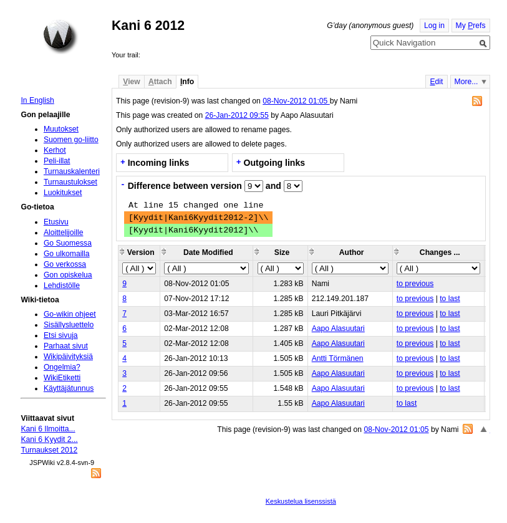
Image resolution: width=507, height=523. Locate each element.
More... (466, 81)
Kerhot (55, 150)
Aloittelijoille (64, 232)
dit (436, 81)
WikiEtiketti (62, 377)
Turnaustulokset (70, 182)
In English (37, 100)
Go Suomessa (68, 243)
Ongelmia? (62, 367)
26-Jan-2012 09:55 (237, 115)
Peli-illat (57, 160)
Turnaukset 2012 (49, 450)
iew (131, 81)
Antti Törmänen (338, 358)
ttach (160, 81)
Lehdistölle (62, 285)
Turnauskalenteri (72, 171)
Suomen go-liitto (71, 139)
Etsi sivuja (61, 335)
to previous (415, 283)
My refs (471, 25)
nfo (187, 81)
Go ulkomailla (67, 253)
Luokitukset (63, 192)
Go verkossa (65, 264)
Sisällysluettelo (69, 324)
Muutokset (61, 129)
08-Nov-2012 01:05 (296, 101)
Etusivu (56, 222)
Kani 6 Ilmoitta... (48, 429)
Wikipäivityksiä (68, 356)
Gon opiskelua (68, 275)
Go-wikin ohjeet (70, 314)
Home (60, 37)
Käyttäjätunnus (69, 388)
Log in (434, 25)
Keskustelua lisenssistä (301, 501)
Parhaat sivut (66, 346)
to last (450, 298)
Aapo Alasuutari (338, 328)
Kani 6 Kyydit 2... (49, 439)
